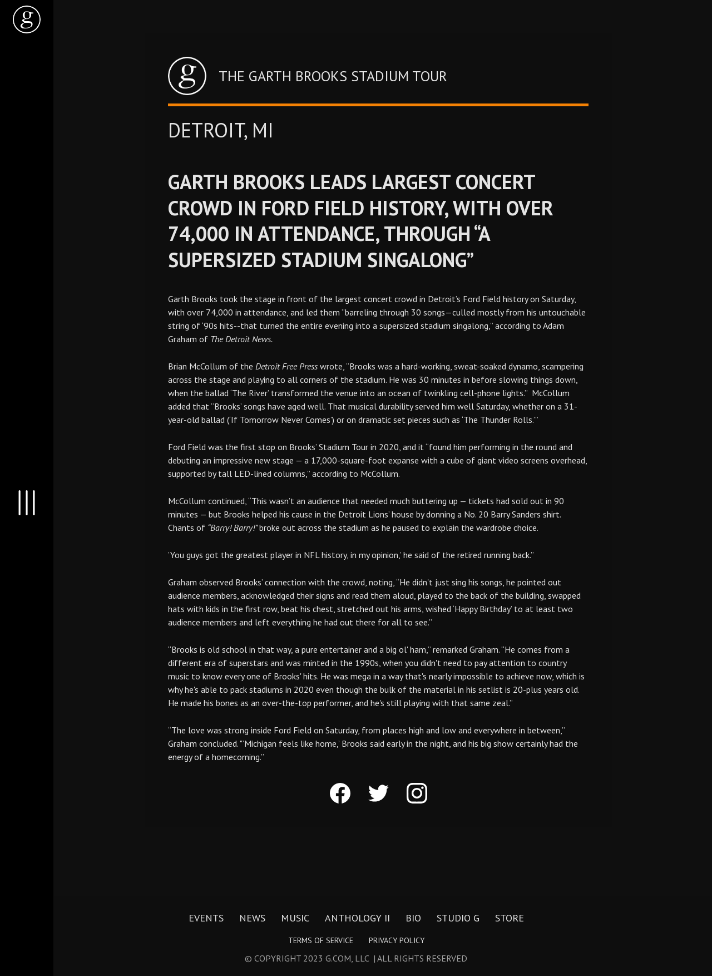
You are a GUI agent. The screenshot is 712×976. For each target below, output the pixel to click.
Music (295, 918)
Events (206, 918)
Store (509, 918)
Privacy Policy (396, 940)
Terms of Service (320, 940)
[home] (27, 19)
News (252, 918)
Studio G (458, 918)
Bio (413, 918)
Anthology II (357, 918)
